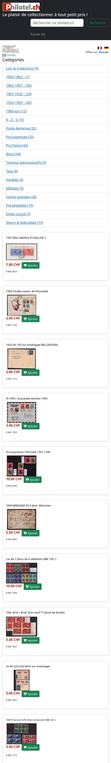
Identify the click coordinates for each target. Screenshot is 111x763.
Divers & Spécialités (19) (24, 222)
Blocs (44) (13, 154)
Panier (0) (38, 34)
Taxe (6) (12, 171)
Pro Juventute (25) (20, 137)
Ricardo (104, 52)
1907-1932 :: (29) (19, 94)
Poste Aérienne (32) (21, 128)
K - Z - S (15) (15, 119)
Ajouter (30, 265)
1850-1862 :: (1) (18, 77)
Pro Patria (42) (17, 145)
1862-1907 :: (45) (19, 85)
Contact (9, 55)
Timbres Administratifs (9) (26, 162)
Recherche (98, 22)
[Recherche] (57, 23)
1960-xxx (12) (16, 111)
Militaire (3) (14, 188)
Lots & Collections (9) (22, 68)
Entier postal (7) (18, 214)
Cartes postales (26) (21, 197)
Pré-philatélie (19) (19, 205)
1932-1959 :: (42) (19, 102)
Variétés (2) (14, 179)
